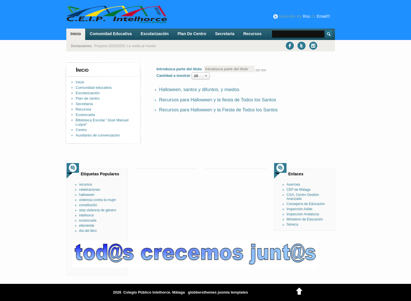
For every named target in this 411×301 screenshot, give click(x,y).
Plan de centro (191, 33)
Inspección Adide (300, 209)
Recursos (252, 33)
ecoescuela (88, 220)
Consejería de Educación (306, 204)
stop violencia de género (97, 210)
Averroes (293, 184)
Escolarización (155, 33)
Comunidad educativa (111, 33)
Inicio (76, 33)
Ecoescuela (85, 115)
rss (306, 16)
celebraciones (89, 190)
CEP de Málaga (299, 190)
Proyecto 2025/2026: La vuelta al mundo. (125, 46)
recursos (85, 184)
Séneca (292, 224)
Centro (81, 130)
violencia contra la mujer (97, 200)
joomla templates (233, 292)
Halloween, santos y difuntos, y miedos (199, 89)
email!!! (323, 16)
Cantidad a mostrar (174, 75)
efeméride (86, 226)
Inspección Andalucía (303, 214)
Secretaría (225, 33)
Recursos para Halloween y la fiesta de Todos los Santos (217, 99)
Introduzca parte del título (180, 69)
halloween (87, 195)
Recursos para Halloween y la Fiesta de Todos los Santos (218, 109)
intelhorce (86, 215)
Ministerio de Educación (305, 219)
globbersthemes (202, 292)
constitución (88, 205)
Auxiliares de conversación (98, 135)
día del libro (88, 231)
